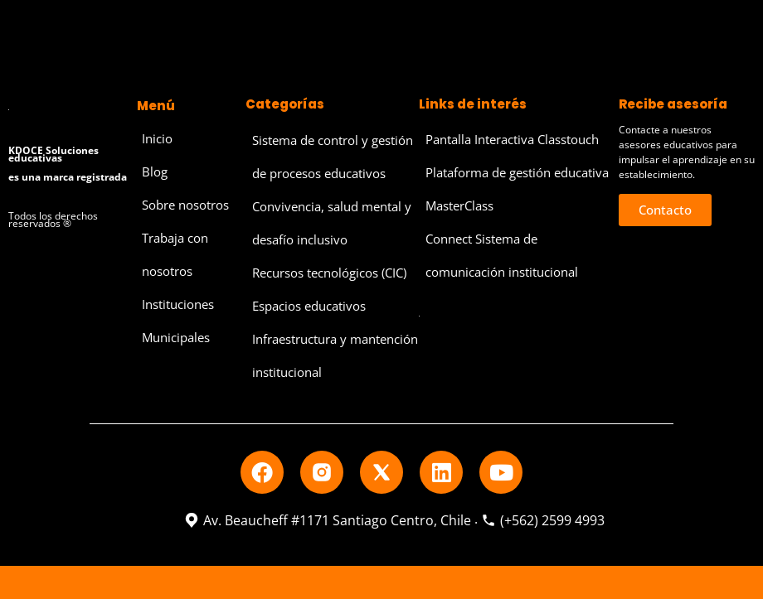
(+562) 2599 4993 (543, 520)
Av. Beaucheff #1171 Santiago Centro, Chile (327, 520)
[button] (665, 210)
